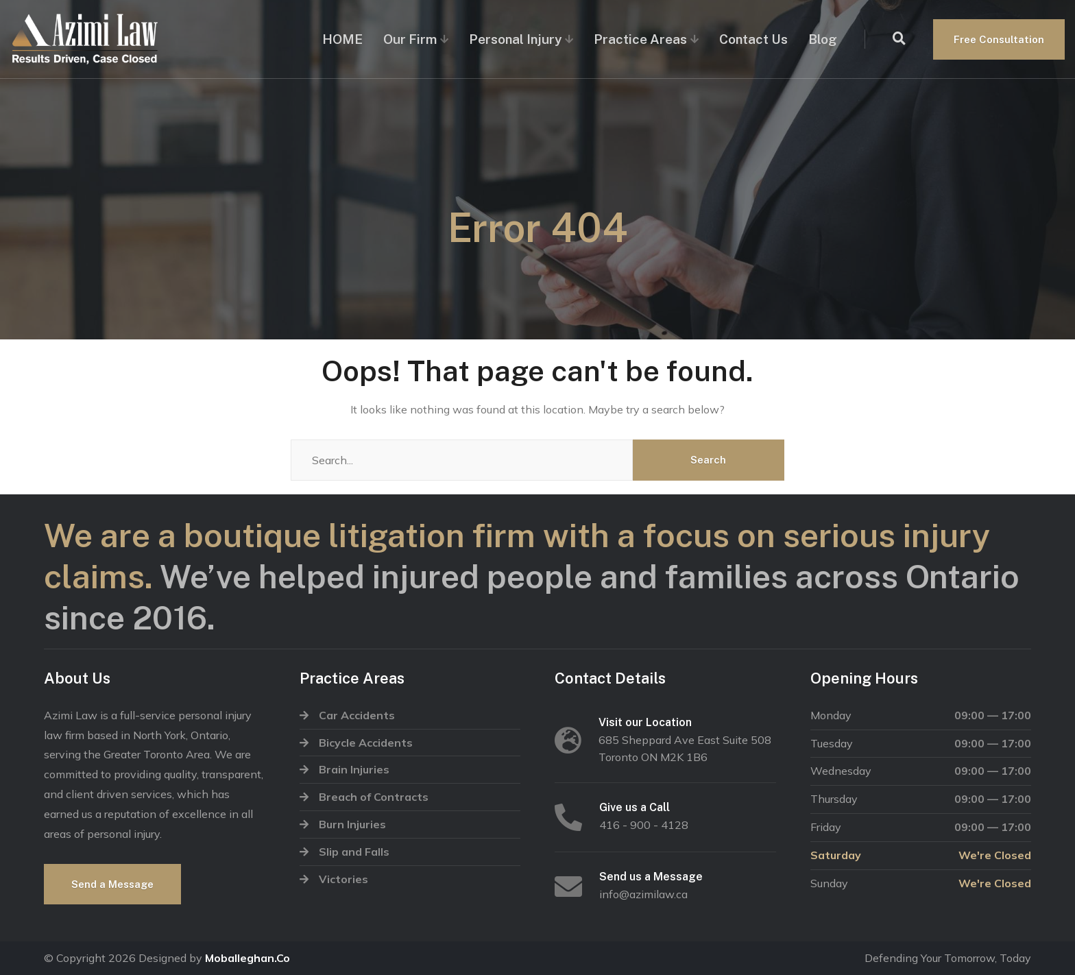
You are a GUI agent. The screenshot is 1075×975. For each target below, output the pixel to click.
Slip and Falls (354, 851)
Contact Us (753, 39)
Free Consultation (999, 39)
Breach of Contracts (373, 797)
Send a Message (112, 884)
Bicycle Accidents (366, 742)
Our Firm (410, 39)
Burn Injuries (352, 824)
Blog (822, 39)
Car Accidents (357, 715)
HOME (342, 39)
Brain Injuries (354, 769)
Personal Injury (515, 39)
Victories (343, 879)
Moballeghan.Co (247, 958)
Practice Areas (640, 39)
